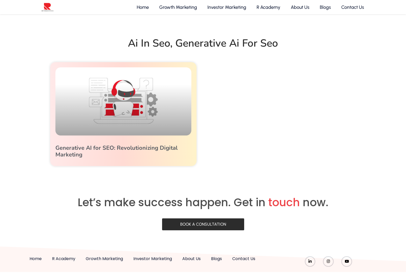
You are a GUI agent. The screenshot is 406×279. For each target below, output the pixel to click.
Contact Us (352, 10)
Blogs (324, 10)
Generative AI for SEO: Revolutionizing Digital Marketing (116, 156)
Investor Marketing (226, 10)
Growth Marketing (178, 10)
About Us (299, 10)
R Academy (268, 10)
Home (142, 10)
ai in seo (149, 48)
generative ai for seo (226, 48)
